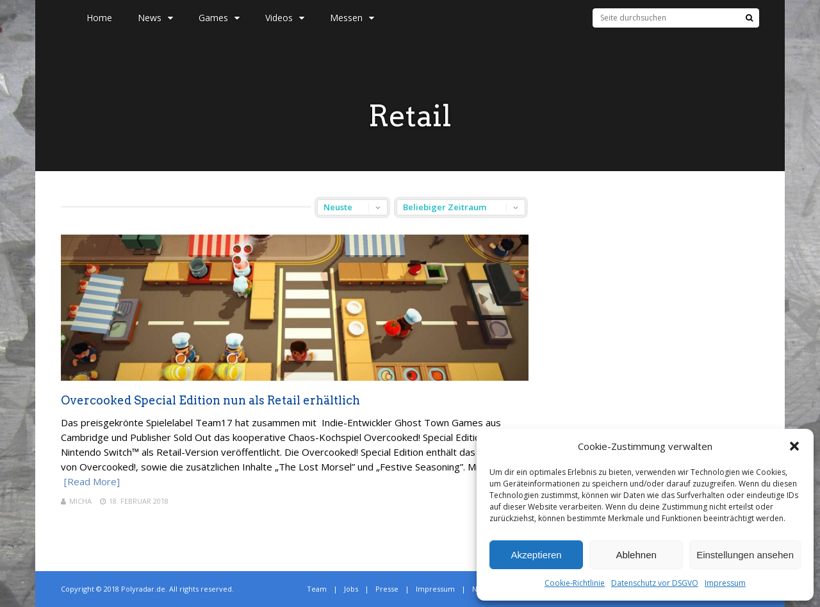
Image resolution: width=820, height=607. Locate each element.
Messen (352, 18)
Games (219, 18)
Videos (284, 18)
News (155, 18)
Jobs (351, 589)
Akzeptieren (536, 554)
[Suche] (749, 18)
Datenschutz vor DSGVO (654, 583)
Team (317, 589)
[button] (794, 446)
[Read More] (92, 481)
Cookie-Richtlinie (575, 583)
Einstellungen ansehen (745, 554)
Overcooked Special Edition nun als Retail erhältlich (210, 400)
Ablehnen (636, 554)
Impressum (725, 583)
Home (99, 18)
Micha (80, 501)
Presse (386, 589)
